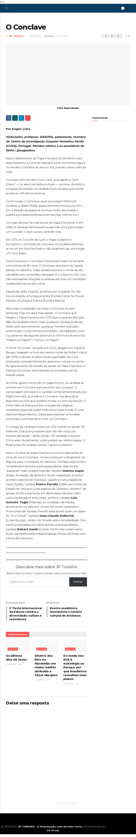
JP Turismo (16, 36)
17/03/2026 (40, 684)
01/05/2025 (35, 36)
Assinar (78, 581)
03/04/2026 (11, 669)
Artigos (50, 36)
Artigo (13, 653)
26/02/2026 (68, 688)
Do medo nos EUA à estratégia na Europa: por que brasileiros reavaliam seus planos (75, 672)
